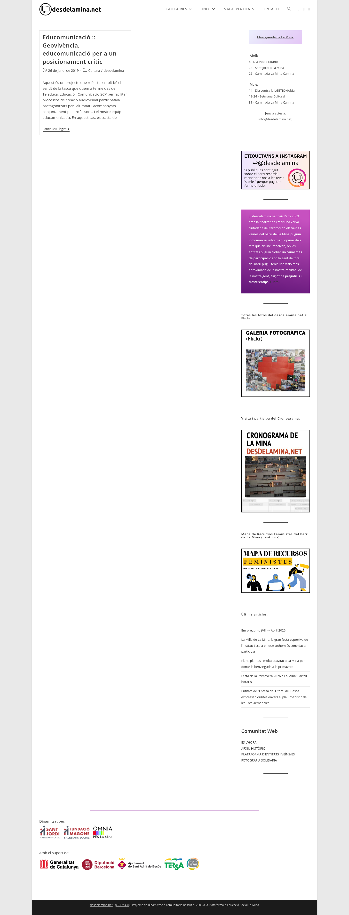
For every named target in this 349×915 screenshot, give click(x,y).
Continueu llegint (56, 129)
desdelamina (114, 70)
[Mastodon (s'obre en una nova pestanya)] (309, 9)
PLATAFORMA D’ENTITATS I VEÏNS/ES (268, 754)
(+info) (275, 282)
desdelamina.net (101, 905)
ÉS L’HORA (249, 742)
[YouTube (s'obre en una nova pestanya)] (303, 9)
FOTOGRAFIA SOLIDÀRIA (259, 760)
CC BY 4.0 (122, 905)
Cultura (94, 70)
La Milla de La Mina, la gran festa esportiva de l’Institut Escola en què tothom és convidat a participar (274, 645)
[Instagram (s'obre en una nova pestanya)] (298, 9)
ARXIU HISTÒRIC (253, 748)
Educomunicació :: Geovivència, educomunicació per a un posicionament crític (80, 49)
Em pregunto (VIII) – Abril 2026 (263, 630)
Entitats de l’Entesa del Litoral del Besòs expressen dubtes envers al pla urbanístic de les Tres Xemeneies (274, 697)
